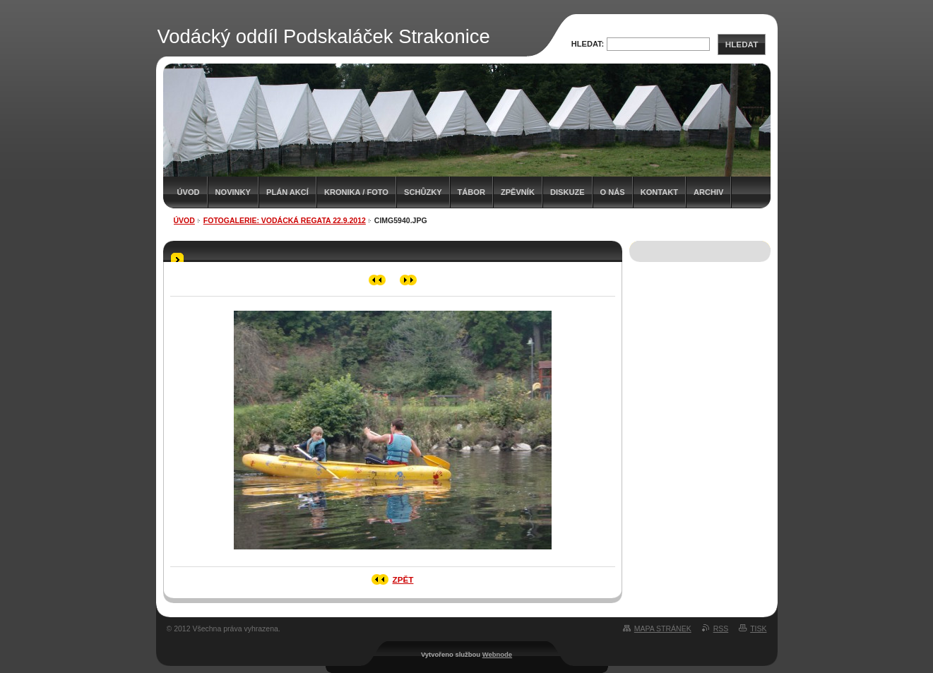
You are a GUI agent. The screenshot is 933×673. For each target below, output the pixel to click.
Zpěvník (518, 192)
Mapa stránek (662, 628)
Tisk (758, 628)
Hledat (741, 44)
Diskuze (567, 192)
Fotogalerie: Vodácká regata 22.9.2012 (284, 220)
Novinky (233, 192)
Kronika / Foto (356, 192)
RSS (721, 628)
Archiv (708, 192)
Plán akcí (287, 192)
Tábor (471, 192)
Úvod (188, 192)
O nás (612, 192)
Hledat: (588, 44)
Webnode (497, 654)
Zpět (403, 579)
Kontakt (659, 192)
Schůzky (423, 192)
